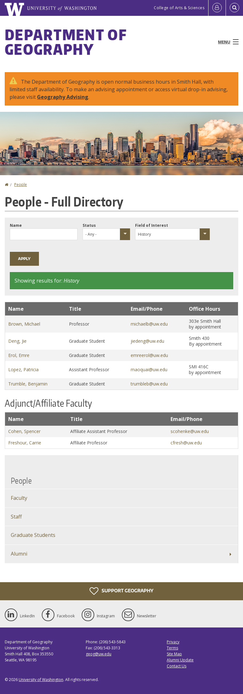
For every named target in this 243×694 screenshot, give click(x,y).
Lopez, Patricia (23, 369)
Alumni (19, 553)
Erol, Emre (18, 355)
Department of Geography (66, 41)
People (20, 184)
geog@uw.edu (98, 654)
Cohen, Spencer (24, 431)
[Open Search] (234, 8)
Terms (172, 648)
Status (89, 225)
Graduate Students (33, 535)
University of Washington (41, 679)
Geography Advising (62, 96)
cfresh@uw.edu (186, 443)
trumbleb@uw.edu (149, 384)
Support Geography (121, 591)
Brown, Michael (24, 324)
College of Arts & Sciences (179, 7)
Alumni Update (180, 660)
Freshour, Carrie (24, 443)
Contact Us (176, 666)
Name (16, 225)
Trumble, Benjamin (27, 384)
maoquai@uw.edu (149, 369)
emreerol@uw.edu (149, 355)
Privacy (173, 642)
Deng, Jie (17, 341)
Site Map (174, 654)
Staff (16, 516)
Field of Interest (151, 225)
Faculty (19, 497)
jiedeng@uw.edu (147, 341)
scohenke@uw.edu (190, 431)
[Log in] (217, 8)
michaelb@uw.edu (149, 324)
